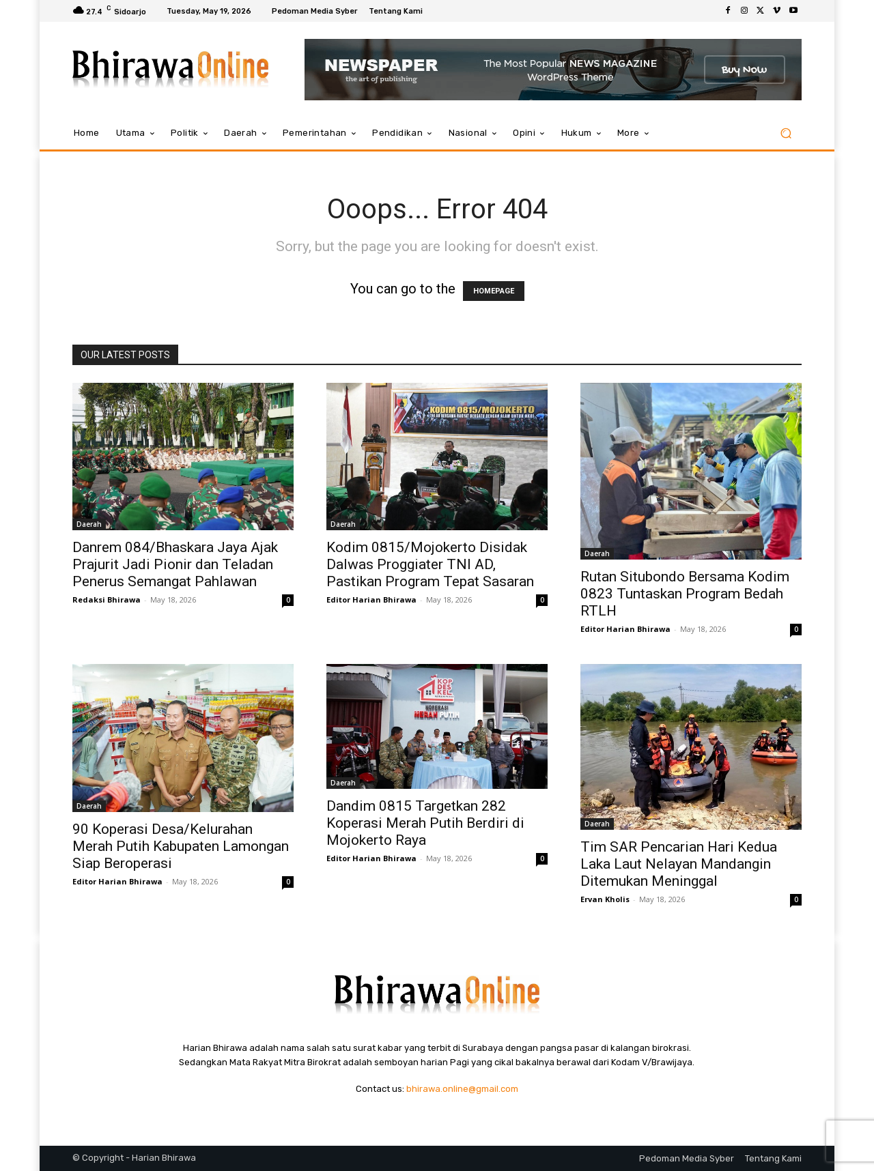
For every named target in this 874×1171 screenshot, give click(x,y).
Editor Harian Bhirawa (371, 599)
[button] (786, 133)
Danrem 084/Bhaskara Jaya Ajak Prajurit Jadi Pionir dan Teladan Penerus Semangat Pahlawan (175, 564)
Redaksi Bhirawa (106, 599)
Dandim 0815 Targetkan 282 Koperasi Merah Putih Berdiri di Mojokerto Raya (425, 823)
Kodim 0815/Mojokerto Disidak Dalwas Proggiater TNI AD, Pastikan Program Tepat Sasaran (430, 564)
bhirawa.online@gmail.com (462, 1089)
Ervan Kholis (605, 899)
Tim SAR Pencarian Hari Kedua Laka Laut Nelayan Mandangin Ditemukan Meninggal (678, 864)
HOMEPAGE (493, 291)
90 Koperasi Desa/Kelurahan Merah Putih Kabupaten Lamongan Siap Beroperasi (180, 846)
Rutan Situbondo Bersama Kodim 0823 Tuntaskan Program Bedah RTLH (684, 593)
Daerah (89, 524)
